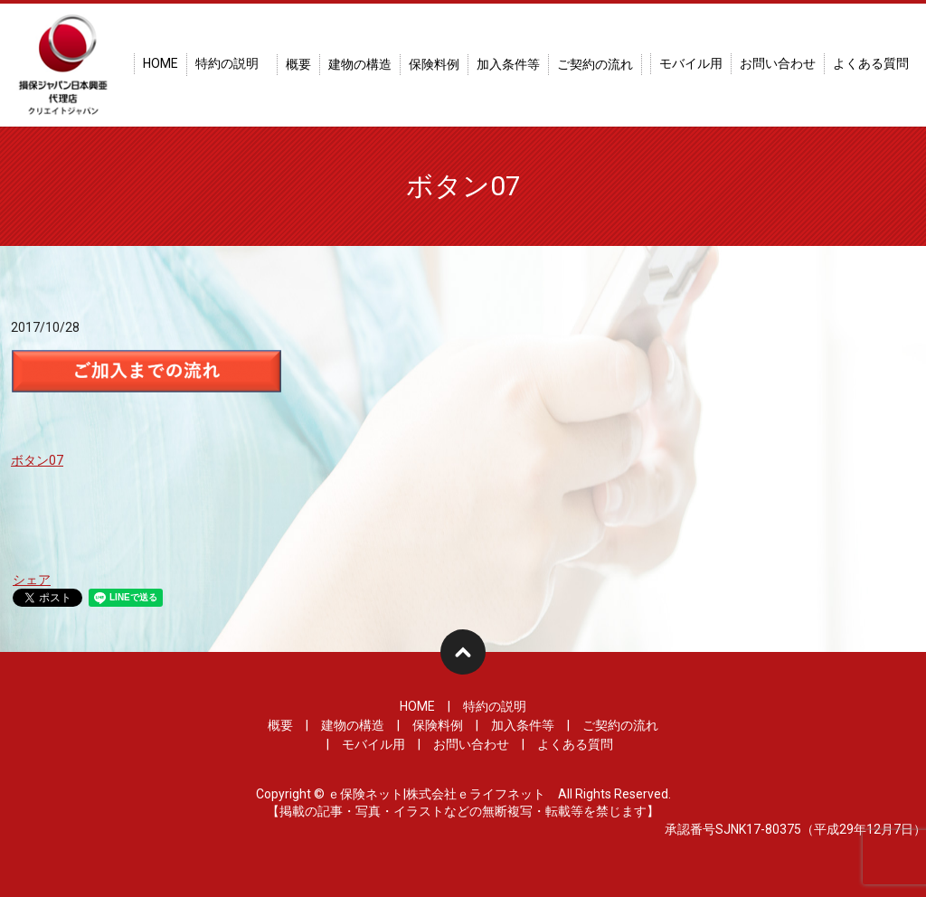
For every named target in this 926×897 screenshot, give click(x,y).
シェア (32, 579)
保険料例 (434, 64)
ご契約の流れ (595, 64)
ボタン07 (37, 460)
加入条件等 (508, 64)
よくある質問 (871, 63)
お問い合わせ (778, 63)
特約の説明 (227, 63)
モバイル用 (691, 63)
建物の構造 (360, 64)
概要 (298, 64)
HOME (160, 63)
